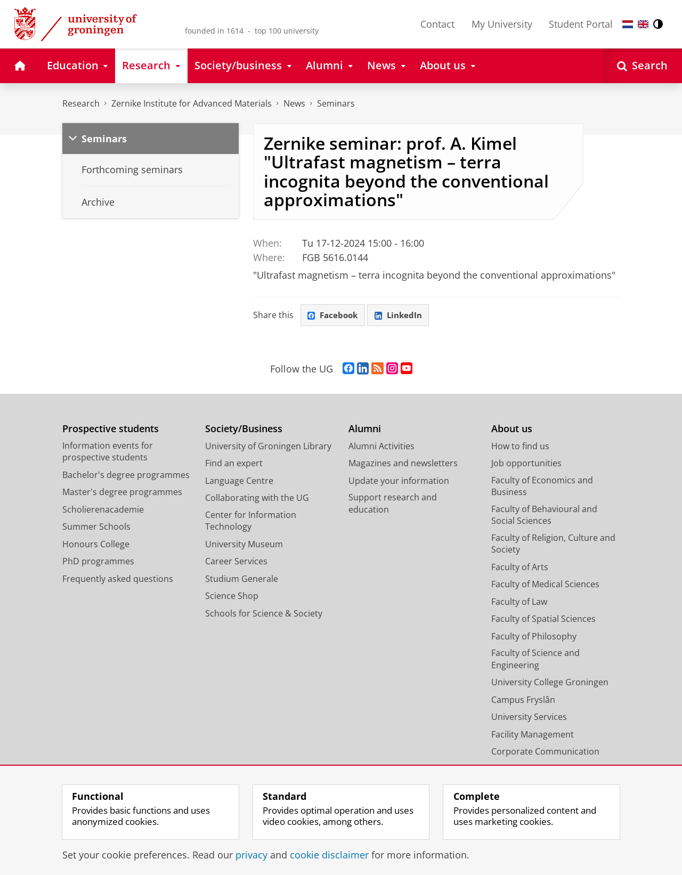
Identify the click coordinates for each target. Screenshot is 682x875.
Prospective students (110, 430)
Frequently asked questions (117, 580)
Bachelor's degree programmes (126, 476)
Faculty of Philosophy (534, 638)
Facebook (334, 316)
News (294, 103)
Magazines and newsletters (403, 465)
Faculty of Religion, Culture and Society (553, 545)
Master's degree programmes (122, 493)
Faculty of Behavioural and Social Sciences (544, 517)
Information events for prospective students (107, 453)
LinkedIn (404, 316)
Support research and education (392, 505)
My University (502, 24)
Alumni (364, 430)
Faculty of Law (519, 603)
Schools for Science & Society (263, 615)
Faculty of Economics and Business (542, 488)
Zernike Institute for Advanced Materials (191, 103)
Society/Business (243, 430)
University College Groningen (549, 684)
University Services (529, 718)
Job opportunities (526, 465)
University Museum (244, 546)
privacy (251, 854)
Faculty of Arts (519, 568)
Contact (437, 24)
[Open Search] (642, 65)
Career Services (236, 563)
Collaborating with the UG (257, 499)
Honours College (95, 546)
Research (81, 103)
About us (511, 430)
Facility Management (532, 736)
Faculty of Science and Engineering (535, 661)
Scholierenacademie (103, 511)
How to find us (520, 447)
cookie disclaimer (329, 854)
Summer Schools (96, 528)
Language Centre (239, 482)
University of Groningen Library (268, 447)
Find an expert (234, 465)
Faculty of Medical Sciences (545, 586)
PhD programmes (98, 563)
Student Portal (581, 24)
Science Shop (231, 597)
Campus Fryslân (523, 701)
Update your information (398, 482)
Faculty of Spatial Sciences (543, 620)
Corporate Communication (545, 753)
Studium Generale (241, 580)
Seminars (336, 103)
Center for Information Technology (250, 522)
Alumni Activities (381, 447)
